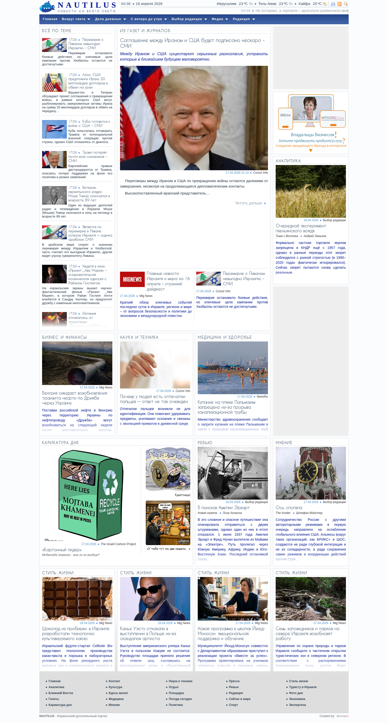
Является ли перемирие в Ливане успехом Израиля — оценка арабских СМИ (90, 233)
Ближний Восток (60, 693)
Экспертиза (297, 705)
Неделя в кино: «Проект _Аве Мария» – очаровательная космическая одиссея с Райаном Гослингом (87, 274)
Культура (115, 687)
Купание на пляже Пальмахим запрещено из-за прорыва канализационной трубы (226, 407)
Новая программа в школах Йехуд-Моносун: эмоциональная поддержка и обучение (231, 633)
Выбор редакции (334, 220)
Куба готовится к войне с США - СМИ (89, 123)
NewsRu (262, 396)
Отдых (174, 687)
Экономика (297, 699)
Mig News (105, 387)
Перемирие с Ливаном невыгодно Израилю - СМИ (85, 43)
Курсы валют (118, 693)
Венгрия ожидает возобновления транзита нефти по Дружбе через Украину (74, 397)
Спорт (233, 705)
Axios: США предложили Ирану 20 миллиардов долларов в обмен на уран (88, 80)
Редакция (236, 693)
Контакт (114, 681)
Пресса (234, 681)
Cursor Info (260, 172)
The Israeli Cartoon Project (118, 544)
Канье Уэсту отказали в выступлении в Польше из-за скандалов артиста (148, 633)
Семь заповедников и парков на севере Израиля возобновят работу (307, 633)
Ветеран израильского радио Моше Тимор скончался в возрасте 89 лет (89, 193)
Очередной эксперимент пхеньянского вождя (301, 228)
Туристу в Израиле (303, 687)
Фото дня (296, 693)
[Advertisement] (311, 58)
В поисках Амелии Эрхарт (224, 507)
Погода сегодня (180, 699)
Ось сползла (289, 507)
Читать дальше (248, 203)
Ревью (234, 687)
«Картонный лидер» (62, 549)
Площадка (176, 693)
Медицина (116, 699)
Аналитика (56, 687)
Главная (54, 681)
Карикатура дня (60, 705)
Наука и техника (180, 681)
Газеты (53, 699)
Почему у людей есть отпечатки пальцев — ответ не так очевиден (154, 399)
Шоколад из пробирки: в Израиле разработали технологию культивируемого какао (75, 633)
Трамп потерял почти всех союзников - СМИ (87, 156)
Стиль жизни (298, 681)
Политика (176, 705)
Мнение (114, 705)
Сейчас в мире (239, 699)
